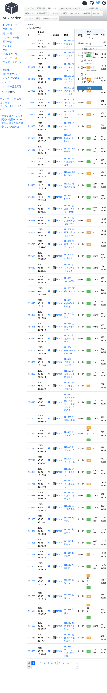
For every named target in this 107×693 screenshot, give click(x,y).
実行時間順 (89, 52)
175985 (31, 472)
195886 (31, 314)
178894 (31, 385)
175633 (31, 495)
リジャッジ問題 (32, 18)
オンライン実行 (11, 78)
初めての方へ (10, 74)
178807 (31, 418)
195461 (31, 362)
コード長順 (89, 56)
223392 (31, 67)
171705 (31, 596)
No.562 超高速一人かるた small (69, 208)
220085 (31, 90)
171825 (31, 542)
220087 (31, 79)
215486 (31, 185)
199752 (31, 232)
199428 (31, 291)
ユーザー (29, 8)
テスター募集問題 (12, 86)
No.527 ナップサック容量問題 (69, 373)
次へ (77, 665)
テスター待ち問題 (58, 13)
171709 (31, 581)
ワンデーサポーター (12, 64)
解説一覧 (29, 13)
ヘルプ (6, 82)
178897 (31, 373)
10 (67, 663)
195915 (31, 303)
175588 (31, 507)
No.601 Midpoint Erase (68, 137)
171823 (31, 554)
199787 (31, 208)
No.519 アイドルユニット (69, 471)
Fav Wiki (97, 13)
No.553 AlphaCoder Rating (70, 303)
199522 (31, 279)
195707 (31, 350)
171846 (31, 530)
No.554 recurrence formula (69, 350)
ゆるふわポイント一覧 (70, 8)
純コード (90, 62)
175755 (31, 483)
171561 (31, 637)
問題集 (6, 70)
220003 (31, 114)
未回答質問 (42, 13)
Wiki (5, 49)
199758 (31, 220)
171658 (31, 611)
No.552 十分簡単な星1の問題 (69, 362)
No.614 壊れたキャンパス (69, 43)
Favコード (74, 13)
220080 (31, 102)
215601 (31, 161)
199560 (31, 267)
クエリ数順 (90, 69)
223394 (31, 43)
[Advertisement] (12, 137)
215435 (31, 197)
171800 (31, 566)
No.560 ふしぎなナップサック (69, 267)
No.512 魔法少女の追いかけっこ (69, 625)
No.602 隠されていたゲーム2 (69, 78)
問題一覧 (7, 29)
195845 (31, 326)
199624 (31, 255)
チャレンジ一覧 (50, 18)
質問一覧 (7, 41)
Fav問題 (86, 13)
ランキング (8, 45)
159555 (31, 651)
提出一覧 (7, 33)
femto (57, 43)
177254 (31, 433)
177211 (31, 460)
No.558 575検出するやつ (69, 291)
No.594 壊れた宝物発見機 (69, 161)
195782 (31, 338)
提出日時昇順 (90, 48)
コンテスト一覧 (11, 37)
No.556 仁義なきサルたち (69, 326)
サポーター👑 (10, 58)
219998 (31, 126)
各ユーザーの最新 (92, 78)
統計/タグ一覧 (10, 54)
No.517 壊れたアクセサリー (69, 495)
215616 (31, 149)
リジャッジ (89, 74)
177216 (31, 448)
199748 (31, 244)
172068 (31, 519)
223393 (31, 55)
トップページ (10, 25)
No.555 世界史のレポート (69, 338)
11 (72, 663)
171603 (31, 625)
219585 (31, 138)
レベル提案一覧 (91, 8)
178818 (31, 402)
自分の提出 (89, 82)
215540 (31, 173)
